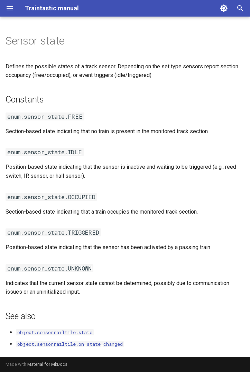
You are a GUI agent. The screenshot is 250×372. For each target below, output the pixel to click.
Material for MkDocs (47, 364)
